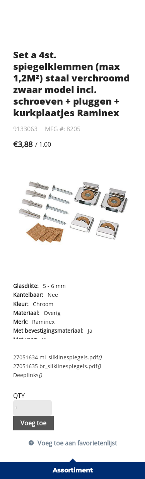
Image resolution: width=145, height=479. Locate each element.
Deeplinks (27, 375)
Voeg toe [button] (33, 423)
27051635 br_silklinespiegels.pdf (57, 366)
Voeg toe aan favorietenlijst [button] (77, 443)
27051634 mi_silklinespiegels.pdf (57, 357)
